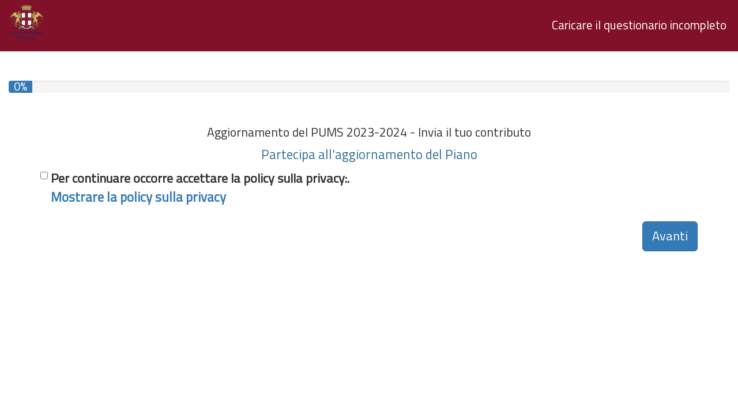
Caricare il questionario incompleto (639, 25)
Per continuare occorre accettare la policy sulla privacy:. (200, 187)
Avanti (670, 236)
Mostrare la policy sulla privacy (138, 197)
